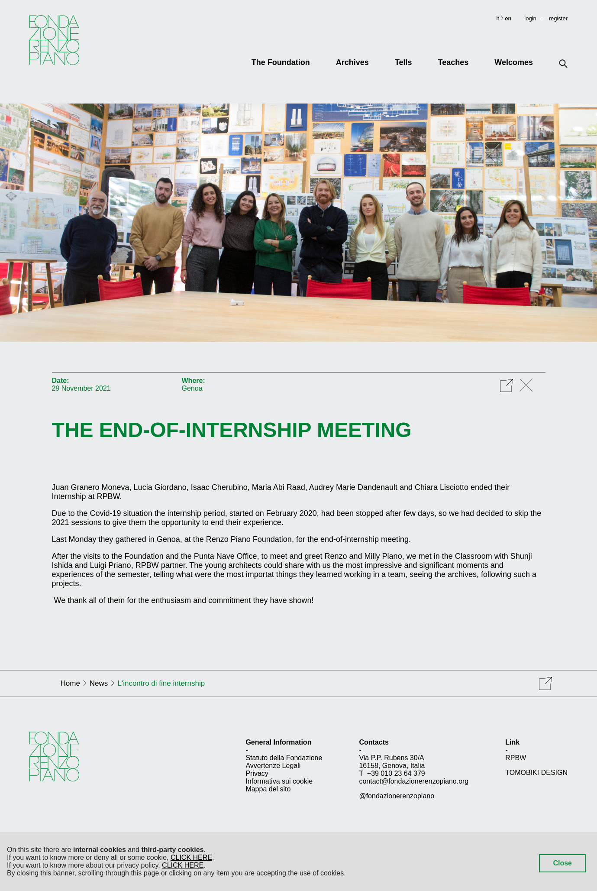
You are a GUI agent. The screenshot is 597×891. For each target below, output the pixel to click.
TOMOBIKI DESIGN (536, 772)
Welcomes (513, 62)
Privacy (256, 773)
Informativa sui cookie (279, 781)
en (508, 18)
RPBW (515, 757)
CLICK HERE (191, 857)
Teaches (453, 62)
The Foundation (281, 62)
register (558, 18)
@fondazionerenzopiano (396, 796)
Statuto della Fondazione (283, 757)
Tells (403, 62)
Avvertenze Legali (272, 765)
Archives (352, 62)
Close (562, 863)
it (498, 18)
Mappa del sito (267, 789)
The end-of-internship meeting (232, 430)
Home (70, 683)
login (530, 18)
